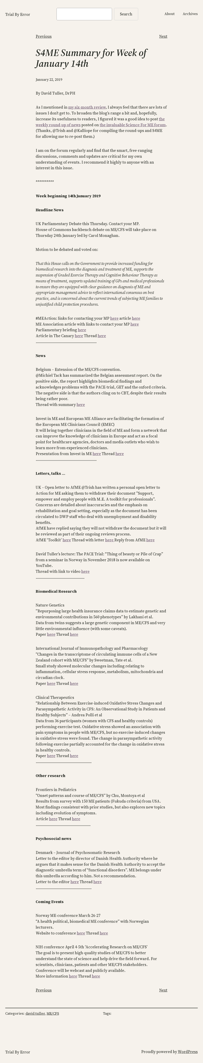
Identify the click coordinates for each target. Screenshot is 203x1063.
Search (126, 14)
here (114, 318)
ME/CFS (53, 1013)
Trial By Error (17, 14)
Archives (190, 13)
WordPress (188, 1051)
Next (163, 36)
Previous (44, 36)
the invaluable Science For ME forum (133, 124)
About (170, 13)
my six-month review (87, 107)
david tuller (35, 1013)
